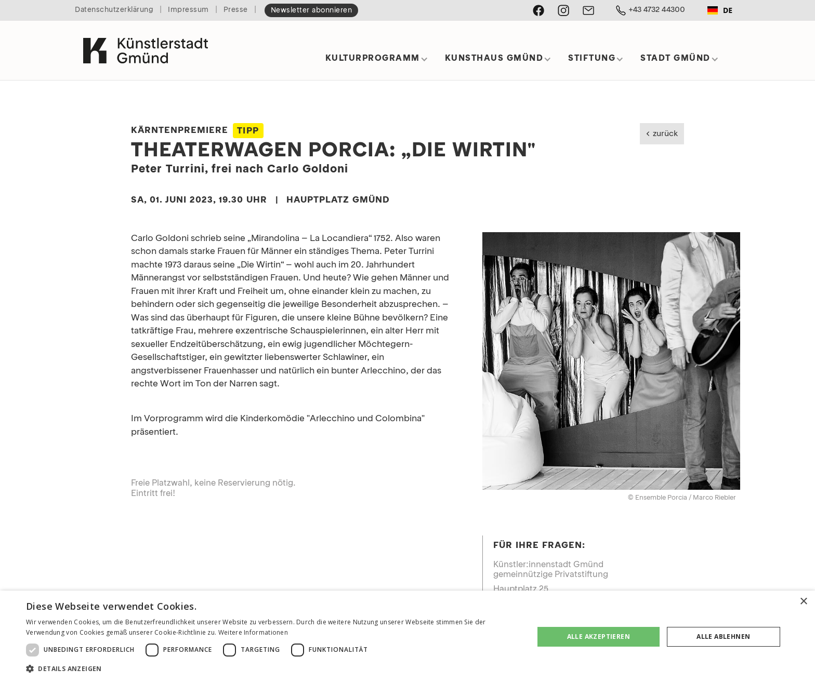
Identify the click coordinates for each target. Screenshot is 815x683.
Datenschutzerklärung (114, 10)
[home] (145, 46)
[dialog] (407, 637)
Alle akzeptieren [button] (598, 636)
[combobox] (720, 10)
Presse (236, 10)
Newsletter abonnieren (311, 10)
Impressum (188, 10)
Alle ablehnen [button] (723, 636)
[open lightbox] (611, 361)
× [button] (803, 602)
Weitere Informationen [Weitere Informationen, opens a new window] (253, 632)
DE (719, 10)
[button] (376, 62)
